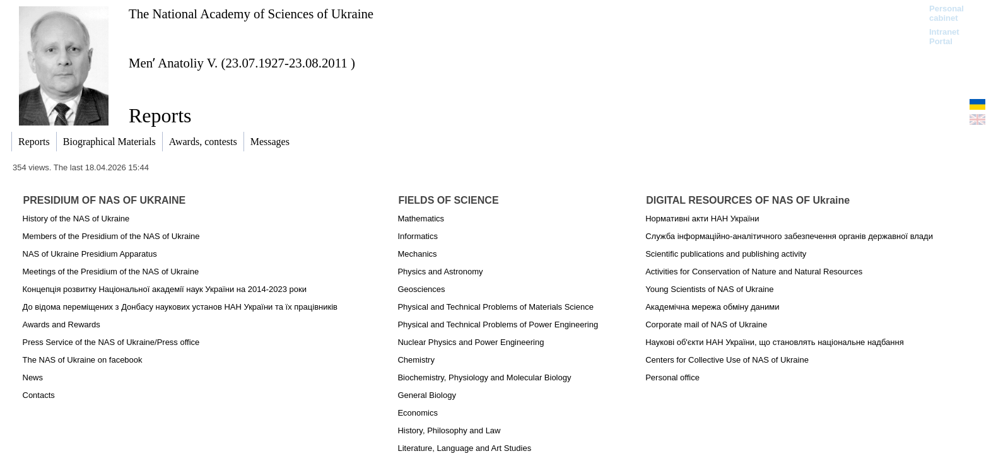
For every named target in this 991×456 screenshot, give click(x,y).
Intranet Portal (944, 36)
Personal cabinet (946, 13)
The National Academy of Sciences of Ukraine (251, 13)
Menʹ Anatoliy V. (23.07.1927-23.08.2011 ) (242, 63)
